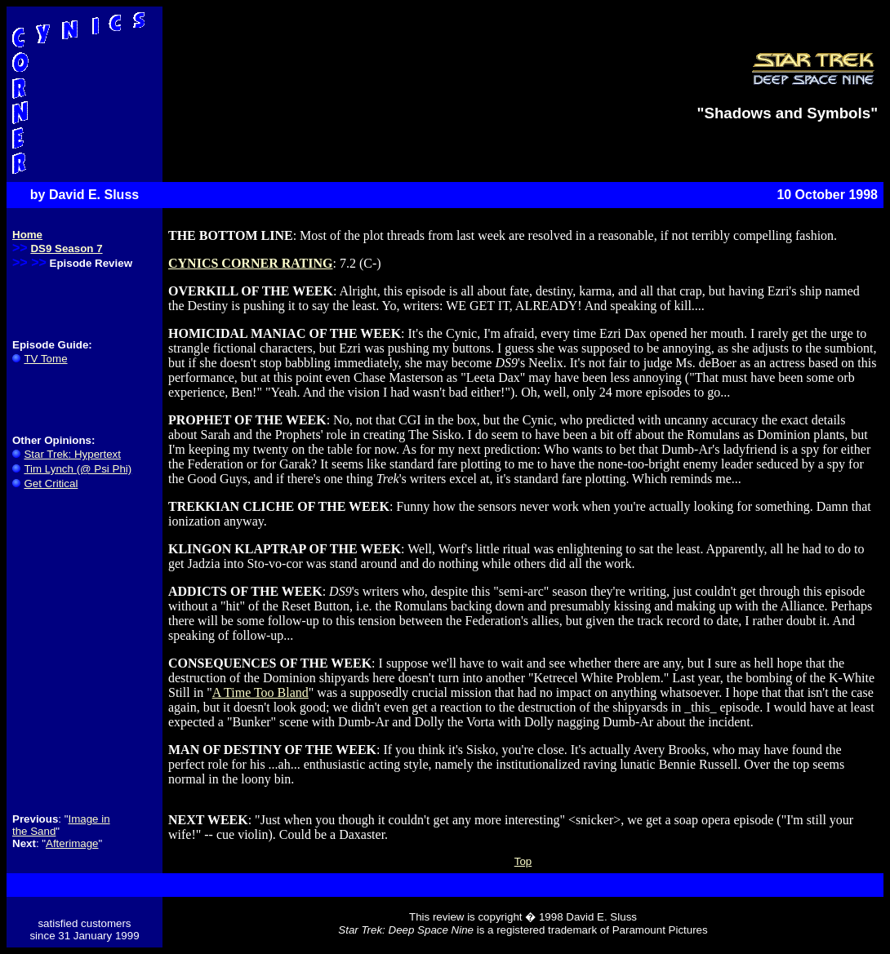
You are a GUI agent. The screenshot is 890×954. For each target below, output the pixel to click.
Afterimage (72, 843)
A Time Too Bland (260, 692)
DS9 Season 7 (66, 248)
